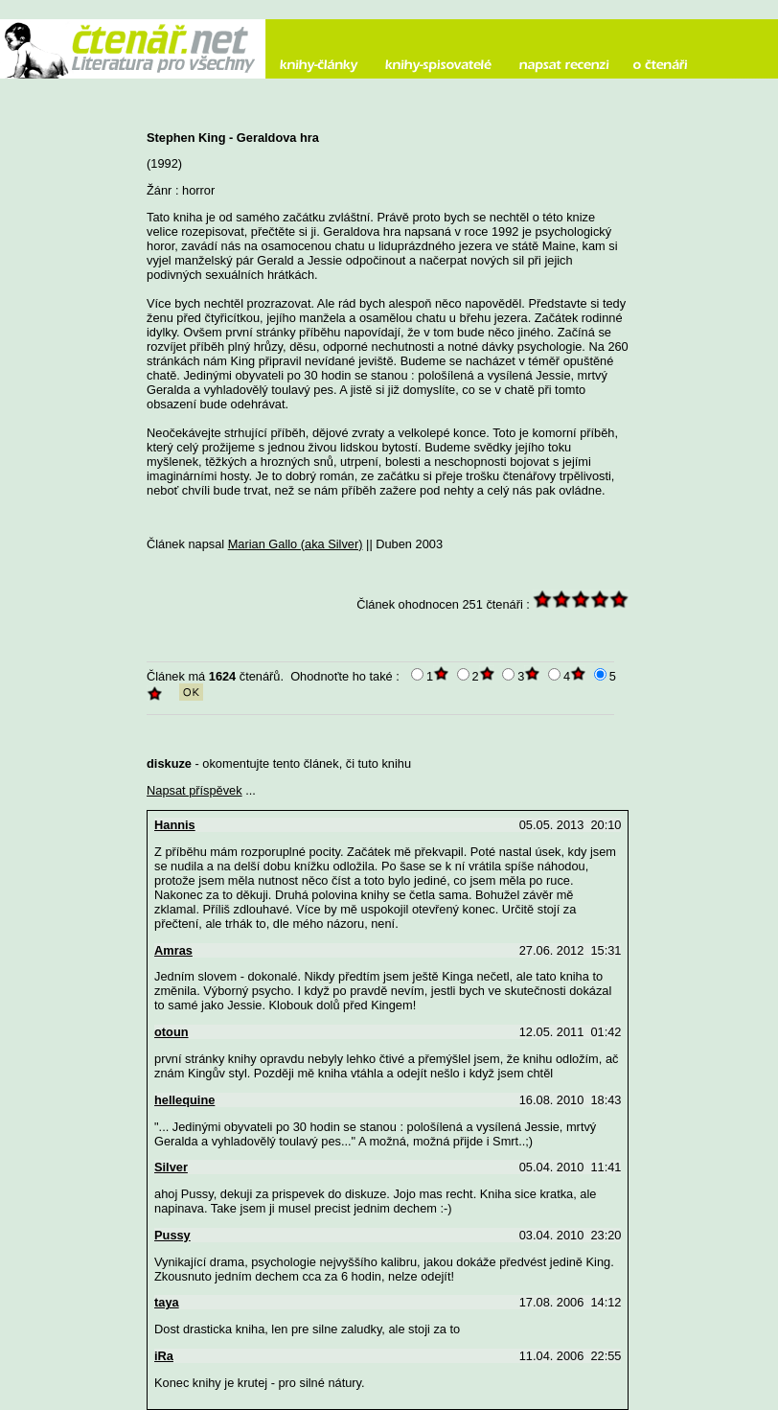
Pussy (172, 1235)
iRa (163, 1356)
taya (166, 1302)
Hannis (174, 825)
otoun (171, 1032)
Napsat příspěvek (194, 790)
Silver (171, 1167)
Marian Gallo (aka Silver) (295, 544)
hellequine (184, 1100)
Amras (173, 950)
